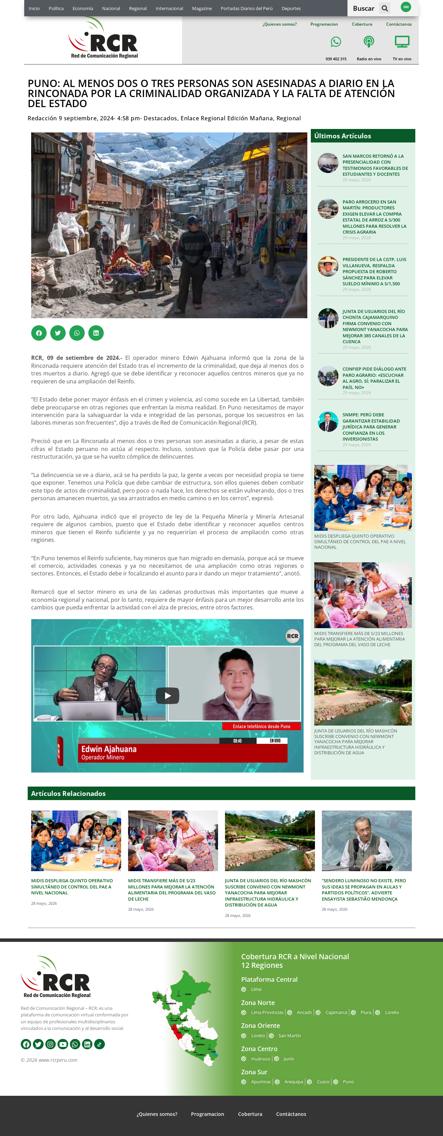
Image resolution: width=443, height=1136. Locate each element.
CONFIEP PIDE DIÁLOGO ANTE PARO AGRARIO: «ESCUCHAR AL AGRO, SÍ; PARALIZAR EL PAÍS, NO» (374, 378)
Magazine (202, 8)
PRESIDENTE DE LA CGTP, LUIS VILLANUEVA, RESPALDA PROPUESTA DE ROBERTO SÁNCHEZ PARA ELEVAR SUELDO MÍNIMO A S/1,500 (374, 271)
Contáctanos (399, 24)
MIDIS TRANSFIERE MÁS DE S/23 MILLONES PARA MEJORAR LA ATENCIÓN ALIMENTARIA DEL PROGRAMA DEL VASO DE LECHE (359, 638)
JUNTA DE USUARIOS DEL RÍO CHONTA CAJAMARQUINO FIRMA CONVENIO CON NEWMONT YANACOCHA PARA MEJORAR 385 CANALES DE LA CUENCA (375, 326)
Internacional (169, 8)
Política (56, 8)
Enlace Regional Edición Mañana (227, 118)
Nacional (111, 8)
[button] (384, 8)
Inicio (34, 8)
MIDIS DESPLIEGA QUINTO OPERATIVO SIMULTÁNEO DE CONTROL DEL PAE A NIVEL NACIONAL (360, 541)
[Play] (167, 695)
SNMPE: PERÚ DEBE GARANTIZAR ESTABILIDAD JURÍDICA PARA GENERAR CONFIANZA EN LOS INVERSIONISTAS (371, 426)
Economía (83, 8)
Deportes (291, 8)
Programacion (324, 24)
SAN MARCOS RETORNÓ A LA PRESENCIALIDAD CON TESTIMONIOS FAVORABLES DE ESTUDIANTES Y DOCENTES (375, 165)
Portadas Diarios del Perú (247, 8)
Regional (138, 8)
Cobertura (362, 24)
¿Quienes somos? (280, 24)
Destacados (160, 118)
